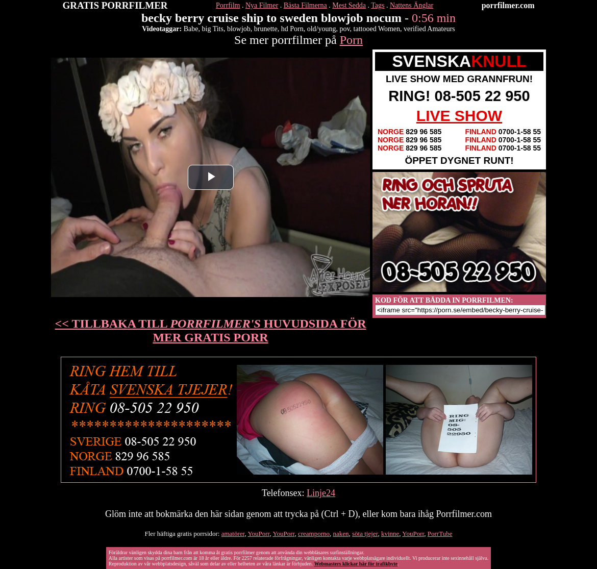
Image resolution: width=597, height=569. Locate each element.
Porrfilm (228, 5)
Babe (191, 29)
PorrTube (440, 533)
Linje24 (321, 493)
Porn (351, 39)
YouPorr (258, 533)
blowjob (239, 29)
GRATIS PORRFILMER (115, 5)
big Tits (212, 29)
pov (344, 29)
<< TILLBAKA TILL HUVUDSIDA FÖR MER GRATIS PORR (210, 330)
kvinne (390, 533)
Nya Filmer (261, 5)
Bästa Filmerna (305, 5)
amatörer (233, 533)
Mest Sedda (349, 5)
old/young (321, 29)
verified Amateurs (429, 29)
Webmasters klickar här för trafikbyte (355, 563)
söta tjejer (365, 533)
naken (341, 533)
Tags (377, 5)
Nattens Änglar (411, 5)
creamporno (314, 533)
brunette (266, 29)
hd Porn (292, 29)
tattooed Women (377, 29)
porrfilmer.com (508, 5)
